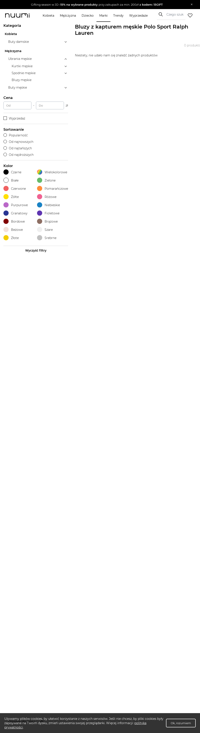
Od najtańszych (17, 148)
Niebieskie (48, 204)
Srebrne (46, 237)
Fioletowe (48, 213)
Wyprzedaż (14, 118)
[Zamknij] (191, 4)
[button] (97, 4)
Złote (11, 237)
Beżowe (13, 229)
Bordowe (14, 221)
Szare (45, 229)
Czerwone (14, 188)
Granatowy (15, 213)
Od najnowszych (18, 142)
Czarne (12, 172)
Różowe (46, 196)
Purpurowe (15, 204)
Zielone (46, 180)
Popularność (15, 135)
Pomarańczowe (52, 188)
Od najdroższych (18, 155)
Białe (11, 180)
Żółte (11, 196)
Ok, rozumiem (181, 723)
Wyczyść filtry (36, 250)
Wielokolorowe (52, 172)
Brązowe (47, 221)
